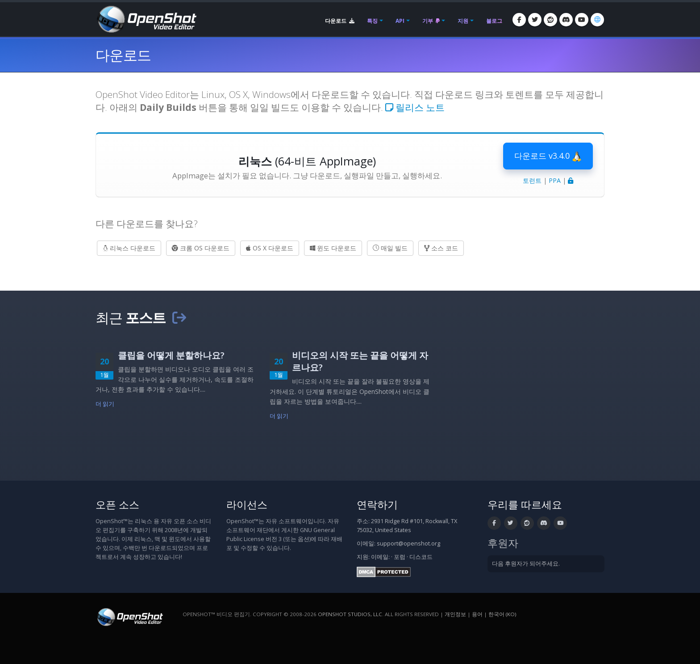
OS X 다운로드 (269, 248)
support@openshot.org (408, 543)
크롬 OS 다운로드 (200, 248)
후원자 (503, 543)
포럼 (399, 557)
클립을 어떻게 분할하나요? (171, 355)
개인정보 (455, 614)
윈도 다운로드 (333, 248)
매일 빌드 (390, 248)
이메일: (380, 557)
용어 (477, 614)
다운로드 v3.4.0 (548, 156)
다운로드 (339, 21)
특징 (372, 21)
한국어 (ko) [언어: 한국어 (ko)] (502, 614)
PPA (555, 180)
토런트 (532, 180)
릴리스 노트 (415, 107)
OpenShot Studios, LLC (350, 614)
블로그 (494, 21)
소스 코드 (441, 248)
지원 (463, 21)
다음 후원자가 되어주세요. (526, 563)
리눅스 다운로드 (129, 248)
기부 (431, 21)
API (400, 21)
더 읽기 (105, 404)
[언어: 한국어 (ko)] (597, 19)
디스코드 (421, 557)
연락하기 (377, 505)
